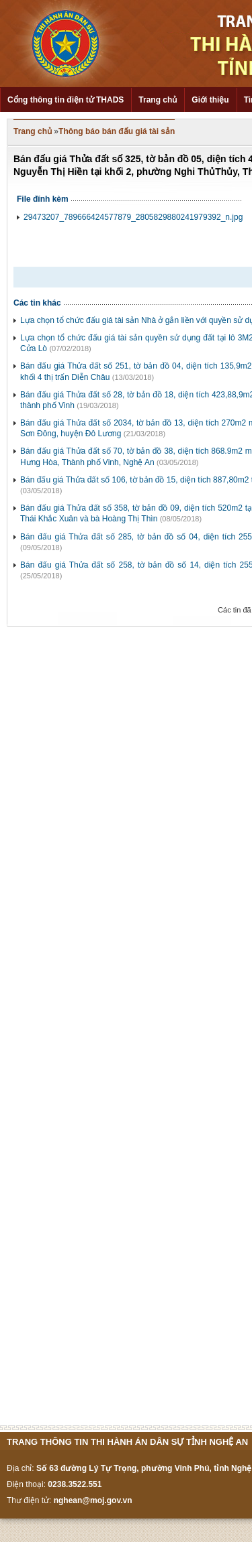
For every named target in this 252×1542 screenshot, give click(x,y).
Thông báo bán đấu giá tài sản (116, 131)
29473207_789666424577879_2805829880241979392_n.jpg (133, 217)
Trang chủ (157, 100)
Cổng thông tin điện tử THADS (65, 100)
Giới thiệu (210, 100)
